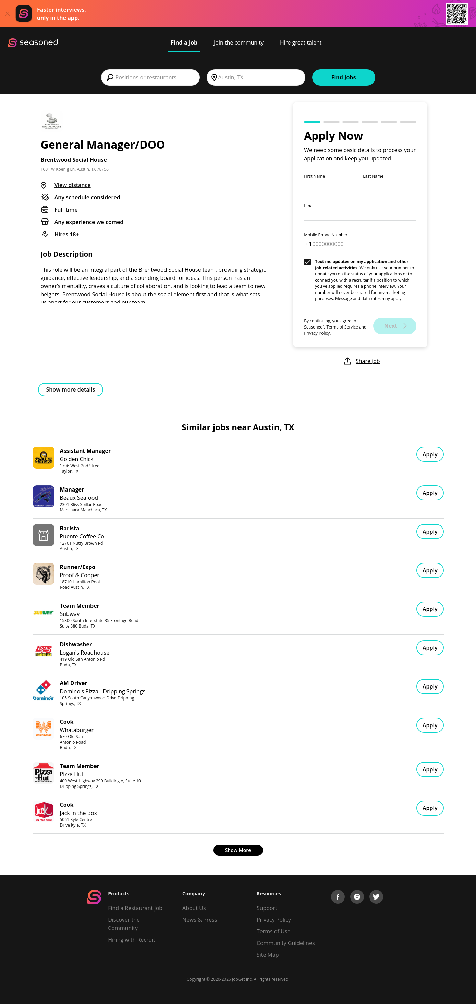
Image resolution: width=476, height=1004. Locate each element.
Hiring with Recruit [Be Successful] (131, 939)
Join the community (239, 42)
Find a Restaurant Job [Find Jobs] (135, 908)
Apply (430, 454)
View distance (72, 185)
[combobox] (150, 77)
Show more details (70, 389)
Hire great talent (301, 42)
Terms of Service (342, 327)
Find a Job (184, 42)
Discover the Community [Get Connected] (124, 924)
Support (267, 908)
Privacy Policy (317, 333)
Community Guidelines (286, 943)
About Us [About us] (194, 908)
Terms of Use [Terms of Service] (273, 931)
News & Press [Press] (199, 920)
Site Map (268, 954)
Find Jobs (343, 77)
